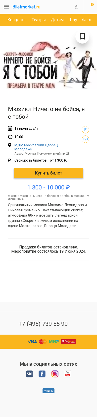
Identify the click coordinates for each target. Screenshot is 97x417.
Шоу (73, 19)
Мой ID (48, 391)
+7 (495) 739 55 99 (43, 324)
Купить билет (48, 173)
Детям (57, 19)
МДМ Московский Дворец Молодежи (36, 147)
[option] (17, 19)
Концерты (17, 19)
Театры (39, 19)
